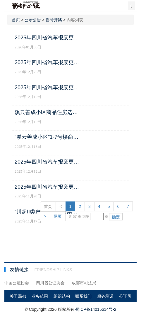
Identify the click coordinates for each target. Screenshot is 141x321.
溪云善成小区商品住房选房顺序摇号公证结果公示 (48, 112)
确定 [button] (116, 217)
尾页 (58, 216)
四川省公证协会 (50, 282)
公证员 (125, 296)
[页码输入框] (97, 216)
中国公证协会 (16, 282)
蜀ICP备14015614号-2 (95, 309)
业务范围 (40, 296)
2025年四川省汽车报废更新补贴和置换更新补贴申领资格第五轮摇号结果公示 (48, 87)
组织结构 (62, 296)
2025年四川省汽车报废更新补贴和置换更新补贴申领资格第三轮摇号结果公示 (48, 187)
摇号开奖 (54, 19)
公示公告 (33, 19)
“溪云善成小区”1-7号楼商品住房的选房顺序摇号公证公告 (48, 137)
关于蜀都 (18, 296)
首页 (16, 19)
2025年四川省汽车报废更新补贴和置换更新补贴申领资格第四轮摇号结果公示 (48, 162)
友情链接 (20, 269)
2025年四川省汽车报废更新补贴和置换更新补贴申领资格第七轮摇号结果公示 (48, 38)
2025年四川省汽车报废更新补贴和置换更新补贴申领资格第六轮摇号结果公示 (48, 62)
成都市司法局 (84, 282)
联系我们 (83, 296)
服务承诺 (105, 296)
